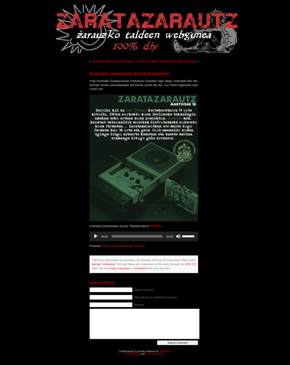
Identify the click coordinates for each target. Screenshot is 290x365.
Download (138, 246)
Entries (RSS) (132, 354)
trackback (140, 268)
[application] (144, 236)
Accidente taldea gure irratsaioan (113, 61)
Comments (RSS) (154, 354)
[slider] (137, 236)
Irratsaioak (108, 264)
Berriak (96, 264)
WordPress (165, 351)
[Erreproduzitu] (95, 236)
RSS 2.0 (190, 264)
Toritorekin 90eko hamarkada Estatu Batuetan (166, 61)
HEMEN (155, 226)
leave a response (119, 268)
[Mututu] (178, 236)
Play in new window (115, 246)
